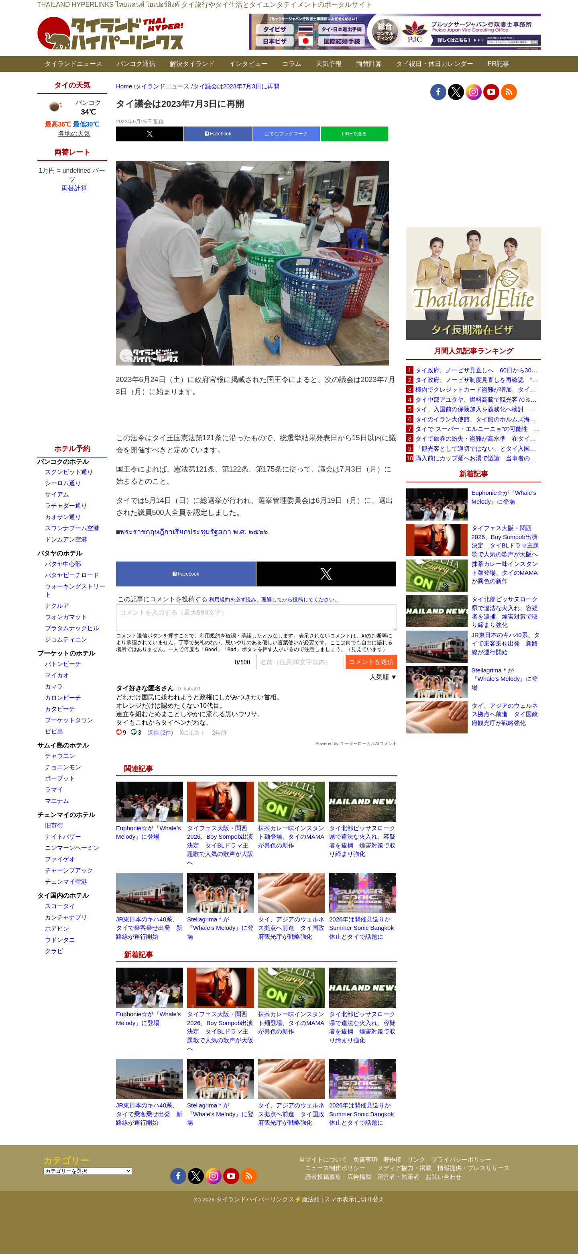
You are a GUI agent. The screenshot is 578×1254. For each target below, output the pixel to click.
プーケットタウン (69, 720)
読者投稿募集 (323, 1176)
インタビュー (248, 63)
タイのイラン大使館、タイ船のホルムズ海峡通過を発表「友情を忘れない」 (478, 419)
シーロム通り (63, 483)
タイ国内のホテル (63, 895)
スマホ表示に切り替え (354, 1199)
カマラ (54, 686)
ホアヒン (57, 928)
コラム (291, 63)
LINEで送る (354, 134)
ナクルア (57, 605)
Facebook (218, 134)
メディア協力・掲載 (404, 1167)
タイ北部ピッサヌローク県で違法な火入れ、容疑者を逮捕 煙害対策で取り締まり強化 (505, 612)
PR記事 (498, 63)
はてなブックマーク (286, 134)
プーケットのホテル (66, 653)
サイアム (57, 494)
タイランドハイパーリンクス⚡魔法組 (268, 1199)
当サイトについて (323, 1159)
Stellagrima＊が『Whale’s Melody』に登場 (220, 928)
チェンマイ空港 (66, 881)
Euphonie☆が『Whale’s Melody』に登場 (504, 496)
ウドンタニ (60, 939)
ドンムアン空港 (66, 539)
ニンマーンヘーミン (72, 847)
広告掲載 (359, 1176)
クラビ (54, 951)
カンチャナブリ (66, 917)
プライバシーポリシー (461, 1159)
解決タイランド (192, 63)
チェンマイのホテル (66, 814)
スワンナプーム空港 (72, 528)
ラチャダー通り (66, 505)
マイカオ (57, 675)
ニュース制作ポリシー (335, 1167)
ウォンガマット (66, 616)
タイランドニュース (73, 63)
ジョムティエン (66, 639)
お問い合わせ (443, 1176)
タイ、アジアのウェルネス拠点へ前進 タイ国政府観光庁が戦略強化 (291, 928)
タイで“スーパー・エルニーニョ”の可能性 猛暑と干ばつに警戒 (478, 428)
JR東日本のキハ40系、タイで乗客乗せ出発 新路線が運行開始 (149, 928)
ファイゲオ (60, 859)
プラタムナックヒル (72, 628)
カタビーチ (60, 708)
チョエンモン (63, 767)
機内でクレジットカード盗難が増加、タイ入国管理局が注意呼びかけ (478, 389)
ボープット (60, 778)
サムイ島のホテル (63, 745)
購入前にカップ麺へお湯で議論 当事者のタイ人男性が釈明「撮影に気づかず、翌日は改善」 (478, 458)
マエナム (57, 800)
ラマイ (54, 789)
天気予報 (329, 63)
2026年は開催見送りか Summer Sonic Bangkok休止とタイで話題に (363, 928)
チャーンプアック (69, 870)
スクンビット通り (69, 471)
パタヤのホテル (59, 553)
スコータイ (60, 906)
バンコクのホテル (63, 461)
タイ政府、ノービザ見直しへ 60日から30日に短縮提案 (478, 370)
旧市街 (54, 825)
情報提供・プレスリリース (474, 1167)
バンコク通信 (136, 63)
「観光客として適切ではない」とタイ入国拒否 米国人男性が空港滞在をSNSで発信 (478, 448)
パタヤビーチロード (72, 575)
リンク (416, 1159)
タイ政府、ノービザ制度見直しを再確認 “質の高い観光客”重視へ (478, 379)
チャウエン (60, 755)
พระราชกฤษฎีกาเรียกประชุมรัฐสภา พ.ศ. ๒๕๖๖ (195, 532)
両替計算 (369, 63)
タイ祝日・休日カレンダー (434, 63)
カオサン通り (63, 516)
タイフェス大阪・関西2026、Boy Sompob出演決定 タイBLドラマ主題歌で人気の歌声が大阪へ (220, 845)
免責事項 (365, 1159)
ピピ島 (54, 731)
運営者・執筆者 (398, 1176)
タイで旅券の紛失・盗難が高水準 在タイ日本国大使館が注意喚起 (478, 438)
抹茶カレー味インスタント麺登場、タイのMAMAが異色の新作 (291, 837)
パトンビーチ (63, 663)
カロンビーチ (63, 697)
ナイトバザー (63, 836)
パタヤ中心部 (63, 563)
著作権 (392, 1159)
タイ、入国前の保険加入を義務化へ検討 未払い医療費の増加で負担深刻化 (478, 409)
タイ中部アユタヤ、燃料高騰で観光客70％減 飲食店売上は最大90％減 (478, 399)
